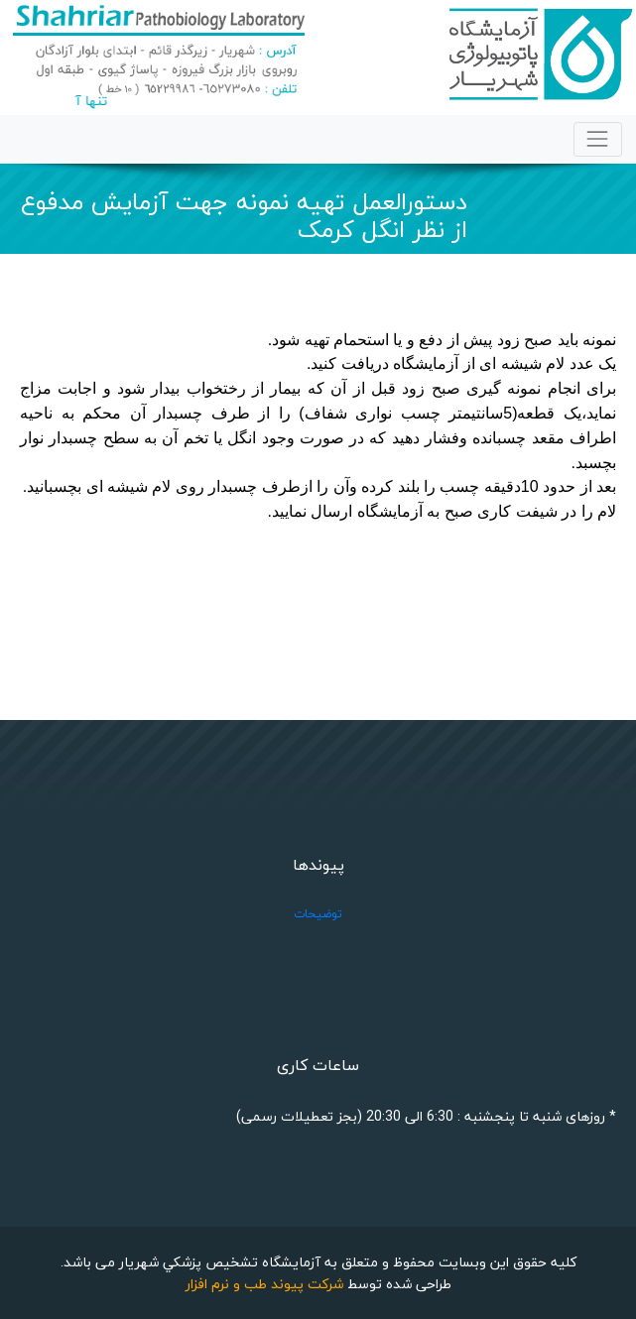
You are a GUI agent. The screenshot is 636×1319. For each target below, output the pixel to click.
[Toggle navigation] (597, 139)
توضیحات (318, 913)
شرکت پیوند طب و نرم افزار (264, 1283)
